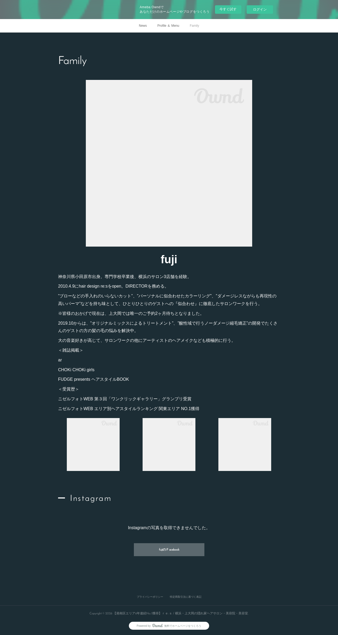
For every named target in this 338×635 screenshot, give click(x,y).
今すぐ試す (228, 9)
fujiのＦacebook (169, 549)
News (143, 26)
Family (194, 26)
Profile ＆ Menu (168, 26)
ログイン (260, 9)
